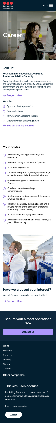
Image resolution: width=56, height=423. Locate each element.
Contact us (28, 331)
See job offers (12, 95)
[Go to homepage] (8, 5)
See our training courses (18, 125)
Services (7, 350)
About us (7, 355)
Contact (7, 368)
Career (6, 364)
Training (7, 359)
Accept (13, 415)
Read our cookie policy (16, 406)
